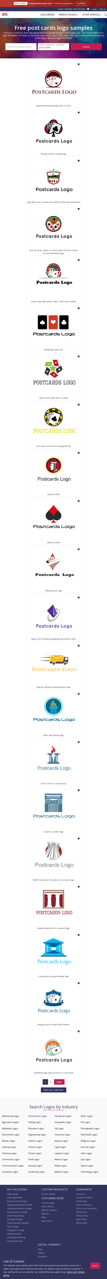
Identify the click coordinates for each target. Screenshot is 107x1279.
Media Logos (61, 1165)
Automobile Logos (11, 1134)
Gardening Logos (36, 1171)
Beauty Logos (8, 1140)
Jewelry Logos (61, 1140)
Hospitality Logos (63, 1122)
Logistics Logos (62, 1153)
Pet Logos (85, 1122)
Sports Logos (87, 1165)
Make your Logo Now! (54, 1090)
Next (59, 1081)
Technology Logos (89, 1171)
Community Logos (11, 1159)
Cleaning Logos (9, 1153)
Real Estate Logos (89, 1134)
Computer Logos (10, 1171)
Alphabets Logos (10, 1128)
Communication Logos (13, 1165)
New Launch (20, 3)
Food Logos (33, 1159)
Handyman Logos (63, 1116)
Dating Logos (34, 1122)
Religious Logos (88, 1140)
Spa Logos (86, 1159)
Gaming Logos (35, 1165)
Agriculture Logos (10, 1122)
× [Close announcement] (103, 3)
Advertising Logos (10, 1116)
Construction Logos (37, 1116)
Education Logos (36, 1128)
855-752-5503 (79, 9)
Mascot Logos (61, 1159)
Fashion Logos (35, 1140)
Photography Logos (90, 1128)
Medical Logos (61, 1171)
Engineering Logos (37, 1134)
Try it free (82, 3)
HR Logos (59, 1128)
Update (86, 46)
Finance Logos (35, 1147)
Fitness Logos (34, 1153)
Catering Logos (9, 1147)
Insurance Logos (62, 1134)
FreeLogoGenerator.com (40, 3)
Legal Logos (60, 1147)
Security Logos (88, 1147)
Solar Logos (86, 1153)
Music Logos (87, 1116)
